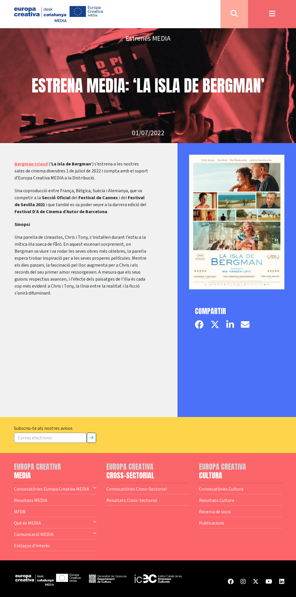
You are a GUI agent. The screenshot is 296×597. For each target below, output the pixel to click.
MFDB (20, 511)
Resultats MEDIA (30, 500)
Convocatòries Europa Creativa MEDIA (55, 488)
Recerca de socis (215, 511)
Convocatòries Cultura (221, 489)
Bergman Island (31, 164)
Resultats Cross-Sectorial (131, 500)
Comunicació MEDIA (55, 534)
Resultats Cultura (216, 500)
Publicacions (211, 523)
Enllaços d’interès (32, 545)
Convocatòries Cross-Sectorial (136, 489)
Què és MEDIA (55, 522)
